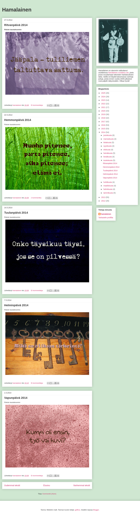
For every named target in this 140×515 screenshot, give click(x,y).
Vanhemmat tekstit (81, 485)
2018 (103, 118)
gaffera (77, 510)
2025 (103, 93)
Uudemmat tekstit (12, 485)
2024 (103, 97)
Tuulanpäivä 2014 (16, 212)
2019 (103, 114)
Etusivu (46, 485)
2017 (103, 122)
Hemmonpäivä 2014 (17, 120)
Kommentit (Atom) (49, 494)
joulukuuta (107, 135)
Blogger (96, 510)
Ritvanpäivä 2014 (16, 25)
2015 (103, 129)
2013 (103, 197)
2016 (103, 125)
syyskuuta (107, 146)
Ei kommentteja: (37, 105)
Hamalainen (17, 10)
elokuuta (107, 150)
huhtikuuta (107, 182)
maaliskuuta (108, 186)
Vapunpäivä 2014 (15, 397)
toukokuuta (108, 160)
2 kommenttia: (36, 198)
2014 (103, 132)
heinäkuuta (108, 153)
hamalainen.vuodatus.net (118, 73)
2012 (103, 201)
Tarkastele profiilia (105, 217)
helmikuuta (108, 189)
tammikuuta (108, 193)
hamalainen (106, 214)
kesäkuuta (107, 157)
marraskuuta (108, 139)
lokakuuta (107, 142)
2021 (103, 107)
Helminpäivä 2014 (16, 305)
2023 (103, 100)
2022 (103, 104)
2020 (103, 111)
